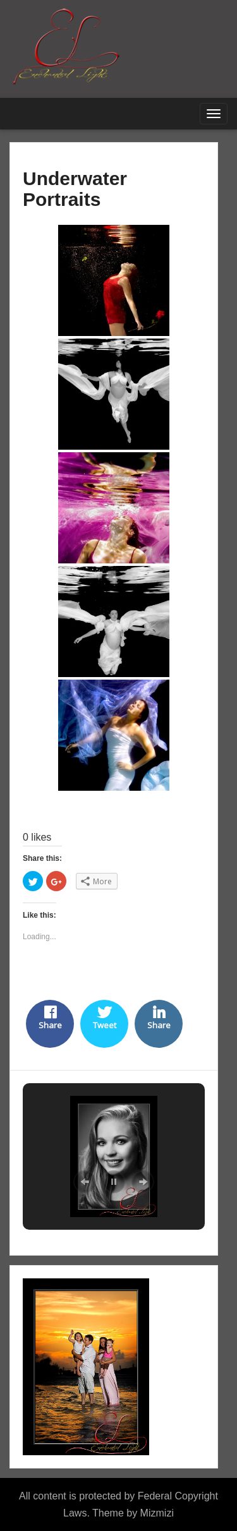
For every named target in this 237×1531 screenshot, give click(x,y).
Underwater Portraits (75, 189)
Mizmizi (157, 1513)
